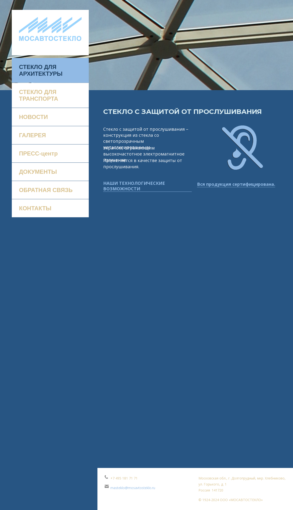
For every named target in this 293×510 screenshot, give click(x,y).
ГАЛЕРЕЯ (32, 135)
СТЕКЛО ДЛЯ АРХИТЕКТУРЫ (41, 70)
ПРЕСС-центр (38, 153)
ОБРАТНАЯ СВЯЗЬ (46, 190)
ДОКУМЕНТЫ (38, 171)
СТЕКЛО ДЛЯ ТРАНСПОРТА (38, 95)
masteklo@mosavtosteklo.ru (132, 487)
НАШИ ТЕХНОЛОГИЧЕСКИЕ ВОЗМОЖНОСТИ (134, 186)
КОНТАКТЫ (35, 208)
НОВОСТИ (33, 117)
